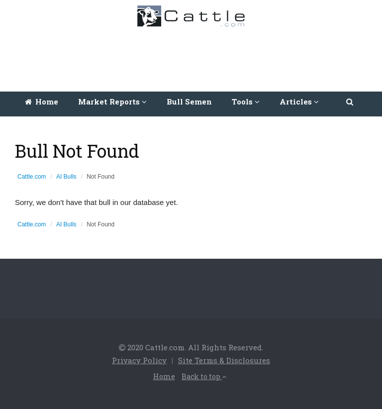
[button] (350, 101)
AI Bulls (66, 176)
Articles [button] (299, 101)
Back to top (204, 376)
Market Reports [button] (112, 101)
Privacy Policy (139, 360)
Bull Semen (189, 101)
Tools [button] (246, 101)
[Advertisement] (193, 56)
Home (41, 101)
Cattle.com (31, 176)
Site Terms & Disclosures (224, 360)
